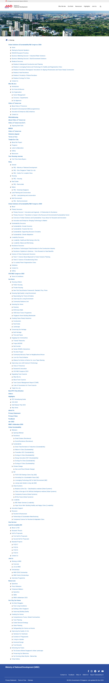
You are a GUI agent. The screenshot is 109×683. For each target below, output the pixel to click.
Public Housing (17, 285)
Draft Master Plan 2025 (19, 405)
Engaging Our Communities (20, 338)
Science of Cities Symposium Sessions (23, 254)
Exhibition (14, 265)
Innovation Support (17, 508)
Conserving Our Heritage (19, 329)
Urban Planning (17, 625)
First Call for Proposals (20, 536)
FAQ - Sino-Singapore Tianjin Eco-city (24, 170)
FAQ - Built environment (20, 201)
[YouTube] (103, 671)
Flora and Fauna (18, 335)
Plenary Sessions (17, 209)
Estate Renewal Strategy (20, 622)
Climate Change (18, 466)
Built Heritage (17, 332)
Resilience (16, 435)
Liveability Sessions (18, 237)
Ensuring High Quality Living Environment (24, 293)
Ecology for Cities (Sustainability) (25, 461)
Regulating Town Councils (19, 374)
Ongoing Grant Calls (17, 125)
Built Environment (17, 198)
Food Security (17, 645)
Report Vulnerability (97, 675)
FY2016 (15, 547)
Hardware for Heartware (20, 634)
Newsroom (78, 6)
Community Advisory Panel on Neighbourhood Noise (29, 354)
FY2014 (15, 553)
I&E (14, 472)
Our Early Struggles (17, 603)
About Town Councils (19, 380)
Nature (14, 187)
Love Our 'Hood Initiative (20, 357)
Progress (14, 145)
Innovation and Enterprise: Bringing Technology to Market (30, 220)
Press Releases (16, 586)
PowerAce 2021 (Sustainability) (24, 452)
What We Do (17, 377)
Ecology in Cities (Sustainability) (24, 455)
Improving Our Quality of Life (20, 631)
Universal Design (18, 642)
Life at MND (17, 567)
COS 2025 (15, 402)
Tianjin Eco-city (16, 388)
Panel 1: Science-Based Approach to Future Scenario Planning (31, 257)
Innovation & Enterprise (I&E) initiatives (23, 111)
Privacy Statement (10, 680)
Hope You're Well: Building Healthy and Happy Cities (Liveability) (34, 505)
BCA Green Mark (18, 310)
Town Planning (17, 620)
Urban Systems (17, 486)
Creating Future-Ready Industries (21, 318)
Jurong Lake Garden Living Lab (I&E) (26, 483)
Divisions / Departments (20, 98)
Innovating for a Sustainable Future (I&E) (27, 477)
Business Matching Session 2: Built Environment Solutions (29, 58)
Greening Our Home (17, 304)
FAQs (78, 675)
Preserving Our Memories (21, 653)
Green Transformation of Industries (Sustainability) (30, 447)
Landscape (16, 327)
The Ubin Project (18, 352)
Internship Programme (18, 578)
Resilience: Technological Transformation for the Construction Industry (34, 248)
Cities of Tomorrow (19, 366)
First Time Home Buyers (19, 159)
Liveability (16, 500)
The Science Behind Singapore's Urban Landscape (28, 650)
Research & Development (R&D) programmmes (26, 109)
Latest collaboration (18, 148)
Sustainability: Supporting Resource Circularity (27, 232)
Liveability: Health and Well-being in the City (26, 240)
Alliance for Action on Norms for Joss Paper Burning (28, 360)
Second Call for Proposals (21, 539)
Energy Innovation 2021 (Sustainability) (26, 458)
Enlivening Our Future (18, 648)
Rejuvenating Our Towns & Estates (23, 296)
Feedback (71, 675)
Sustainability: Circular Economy (22, 226)
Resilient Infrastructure (20, 514)
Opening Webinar (18, 433)
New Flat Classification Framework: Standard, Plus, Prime (30, 290)
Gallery (14, 151)
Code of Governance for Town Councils (24, 385)
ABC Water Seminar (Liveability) (24, 502)
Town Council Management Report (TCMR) (25, 382)
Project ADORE (17, 343)
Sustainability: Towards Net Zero (23, 229)
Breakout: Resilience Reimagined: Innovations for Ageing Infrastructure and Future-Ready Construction (43, 70)
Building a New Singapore (21, 609)
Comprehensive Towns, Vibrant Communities (26, 617)
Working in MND (16, 561)
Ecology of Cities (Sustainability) (24, 463)
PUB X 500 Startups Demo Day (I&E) (26, 475)
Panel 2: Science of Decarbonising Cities (25, 260)
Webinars (14, 430)
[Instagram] (91, 671)
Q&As (15, 595)
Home (13, 47)
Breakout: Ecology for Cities (21, 78)
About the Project (17, 142)
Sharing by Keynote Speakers (20, 50)
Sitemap (30, 680)
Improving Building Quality (21, 611)
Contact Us (15, 81)
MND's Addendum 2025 (20, 597)
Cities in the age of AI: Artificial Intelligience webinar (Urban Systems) (35, 491)
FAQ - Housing (17, 178)
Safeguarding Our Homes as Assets (24, 628)
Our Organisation (17, 92)
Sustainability (17, 444)
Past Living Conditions (20, 606)
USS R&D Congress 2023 (20, 371)
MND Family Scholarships (21, 575)
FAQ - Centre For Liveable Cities (23, 173)
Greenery (16, 307)
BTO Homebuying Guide (19, 399)
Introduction (15, 86)
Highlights (87, 6)
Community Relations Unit (21, 301)
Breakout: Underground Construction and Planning (28, 64)
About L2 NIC (16, 528)
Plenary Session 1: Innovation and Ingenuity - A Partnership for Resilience (35, 212)
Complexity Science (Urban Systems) (26, 494)
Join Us (94, 6)
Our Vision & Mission (18, 89)
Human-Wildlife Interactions (21, 349)
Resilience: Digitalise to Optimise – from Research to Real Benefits (33, 251)
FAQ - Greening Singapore (21, 190)
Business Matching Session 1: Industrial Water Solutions (28, 56)
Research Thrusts (17, 530)
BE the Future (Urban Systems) (24, 497)
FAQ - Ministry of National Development (25, 167)
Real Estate (15, 181)
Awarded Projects (17, 542)
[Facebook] (88, 671)
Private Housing (18, 287)
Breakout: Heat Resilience (21, 72)
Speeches (15, 583)
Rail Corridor (17, 346)
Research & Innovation (20, 368)
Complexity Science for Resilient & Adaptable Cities (28, 519)
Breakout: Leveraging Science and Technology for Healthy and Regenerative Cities (37, 67)
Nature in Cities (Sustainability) (24, 449)
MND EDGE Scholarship (20, 572)
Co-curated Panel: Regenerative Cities (24, 262)
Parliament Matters (17, 589)
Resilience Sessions (18, 245)
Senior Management (19, 95)
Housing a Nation (17, 282)
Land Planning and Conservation (21, 192)
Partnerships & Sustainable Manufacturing (25, 516)
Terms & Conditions (17, 276)
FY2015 (15, 550)
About (13, 206)
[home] (7, 40)
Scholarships (15, 569)
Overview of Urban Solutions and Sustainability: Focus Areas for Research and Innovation (39, 218)
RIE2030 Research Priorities (20, 53)
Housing (14, 176)
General (14, 165)
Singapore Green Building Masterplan (24, 315)
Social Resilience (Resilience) (24, 441)
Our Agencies (17, 100)
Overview (16, 564)
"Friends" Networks (19, 340)
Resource (14, 511)
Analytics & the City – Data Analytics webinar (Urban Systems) (33, 488)
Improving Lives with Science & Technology (25, 363)
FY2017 (15, 544)
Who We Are (62, 6)
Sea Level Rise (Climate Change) (25, 469)
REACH (86, 675)
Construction (17, 321)
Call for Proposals (17, 533)
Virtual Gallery (16, 659)
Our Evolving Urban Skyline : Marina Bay (25, 656)
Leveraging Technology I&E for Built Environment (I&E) (31, 480)
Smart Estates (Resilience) (23, 438)
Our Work (70, 6)
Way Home (15, 407)
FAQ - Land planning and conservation (24, 195)
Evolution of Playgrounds (20, 637)
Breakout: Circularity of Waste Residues (25, 75)
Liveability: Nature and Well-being (23, 243)
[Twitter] (99, 671)
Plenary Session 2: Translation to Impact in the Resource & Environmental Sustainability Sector (41, 215)
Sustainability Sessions (19, 223)
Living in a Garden (18, 639)
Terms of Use (22, 680)
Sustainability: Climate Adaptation (23, 234)
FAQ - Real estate (18, 184)
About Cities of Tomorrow (19, 106)
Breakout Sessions (17, 61)
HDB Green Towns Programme (22, 313)
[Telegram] (95, 671)
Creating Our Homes (18, 614)
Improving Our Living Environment (23, 299)
